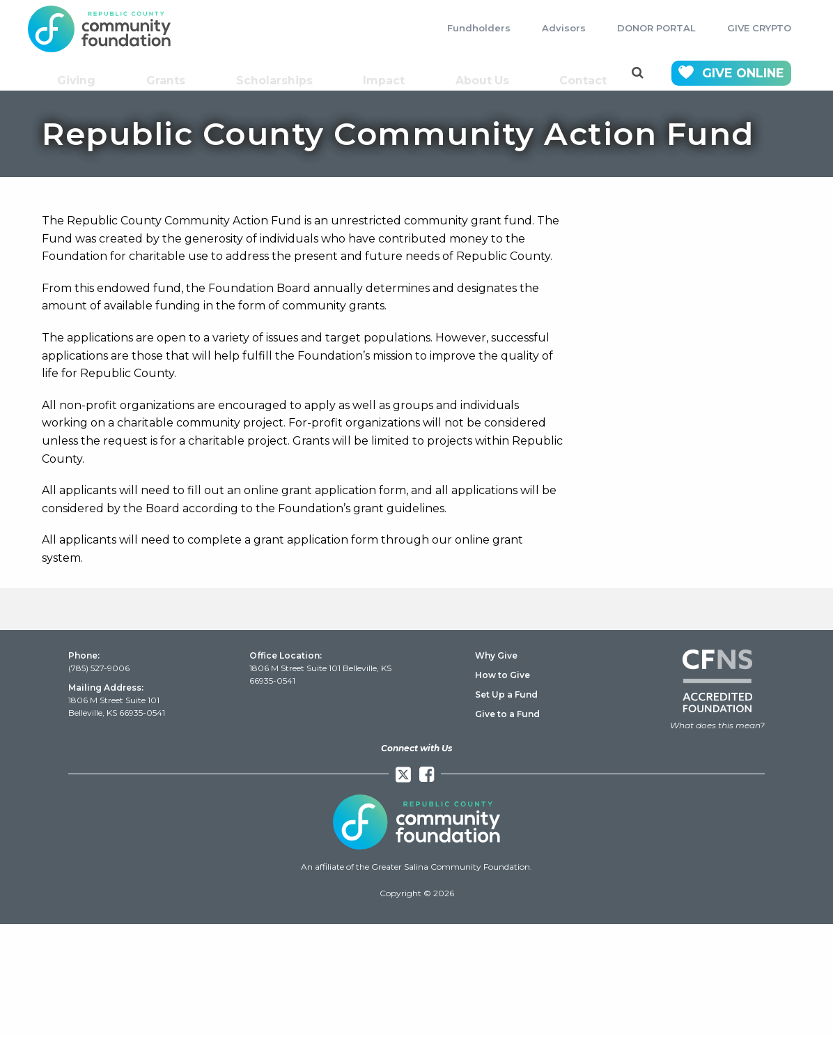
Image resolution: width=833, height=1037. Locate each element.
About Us (483, 73)
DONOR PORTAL (656, 27)
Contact (585, 73)
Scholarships (278, 73)
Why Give (496, 655)
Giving (82, 73)
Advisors (564, 27)
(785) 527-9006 (99, 668)
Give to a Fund (507, 714)
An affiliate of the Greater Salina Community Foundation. (416, 866)
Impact (385, 73)
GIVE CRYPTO (759, 27)
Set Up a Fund (506, 694)
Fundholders (479, 27)
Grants (171, 73)
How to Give (502, 675)
